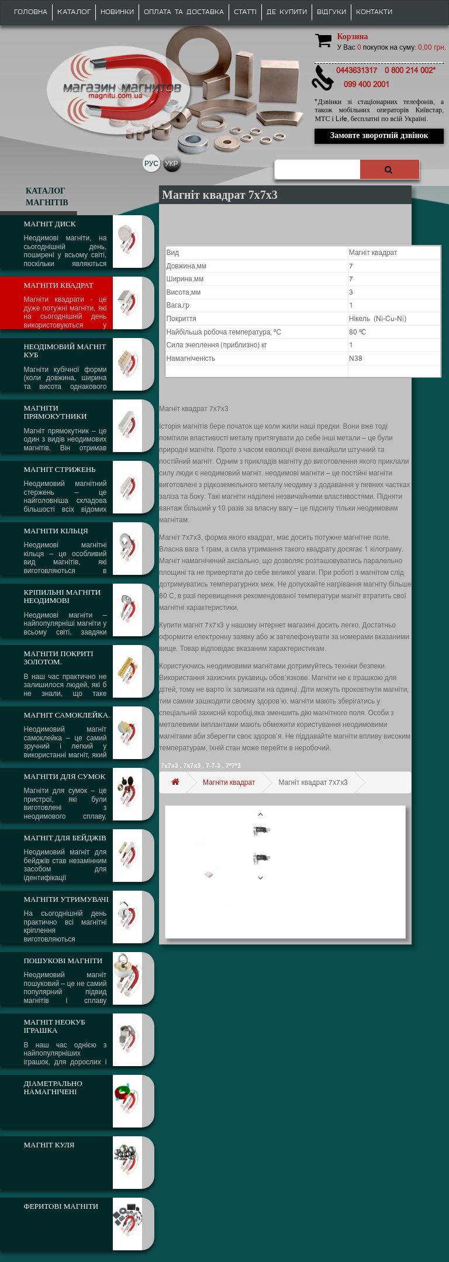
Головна (30, 12)
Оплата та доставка (184, 12)
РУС (151, 164)
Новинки (117, 12)
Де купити (287, 12)
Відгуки (331, 12)
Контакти (374, 12)
